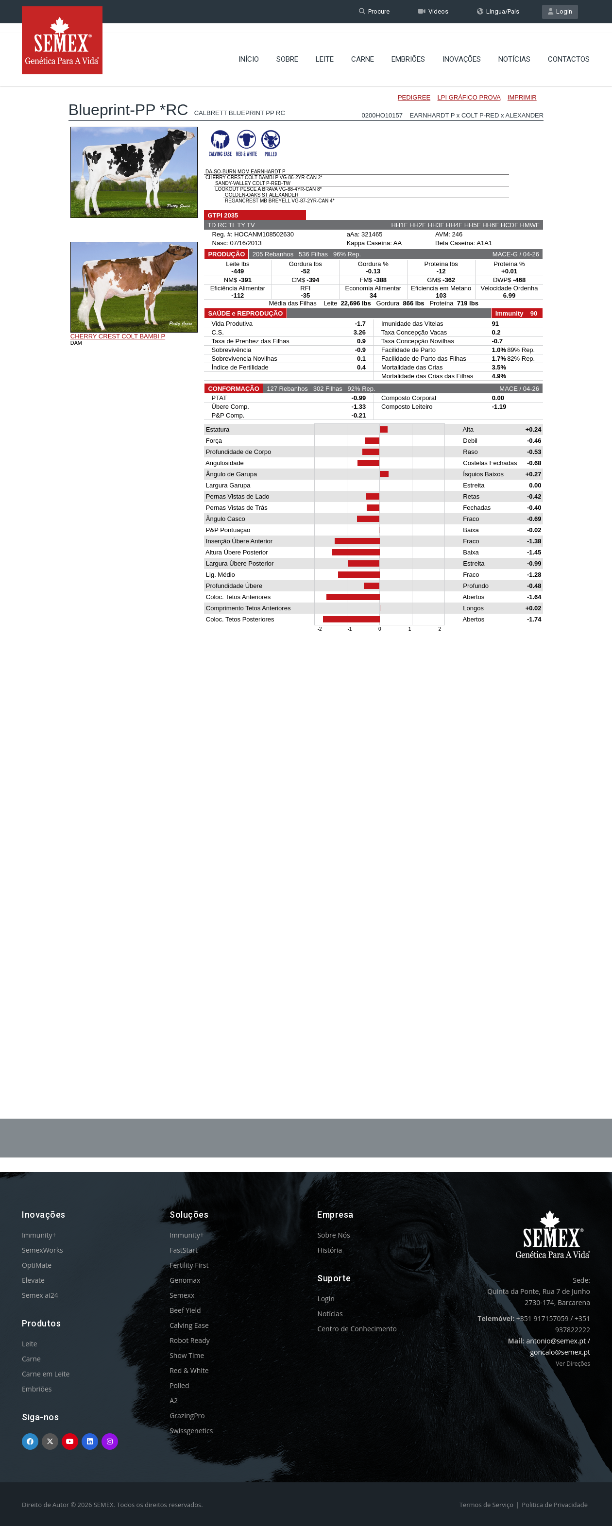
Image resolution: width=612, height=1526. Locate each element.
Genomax (185, 1280)
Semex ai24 (40, 1295)
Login (560, 11)
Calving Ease (189, 1325)
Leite (325, 51)
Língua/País (498, 11)
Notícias (514, 51)
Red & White (189, 1370)
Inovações (461, 51)
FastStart (184, 1250)
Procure (374, 11)
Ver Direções (573, 1363)
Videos (433, 11)
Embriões (408, 51)
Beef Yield (185, 1310)
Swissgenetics (191, 1430)
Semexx (182, 1295)
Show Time (187, 1355)
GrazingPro (187, 1415)
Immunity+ (39, 1235)
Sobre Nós (333, 1235)
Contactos (569, 51)
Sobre (287, 51)
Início (248, 51)
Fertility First (189, 1265)
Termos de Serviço (486, 1504)
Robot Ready (190, 1340)
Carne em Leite (45, 1373)
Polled (179, 1385)
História (329, 1250)
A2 (174, 1400)
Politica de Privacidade (555, 1504)
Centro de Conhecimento (356, 1328)
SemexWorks (42, 1250)
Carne (362, 51)
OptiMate (36, 1265)
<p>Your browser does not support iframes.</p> (306, 571)
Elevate (33, 1280)
